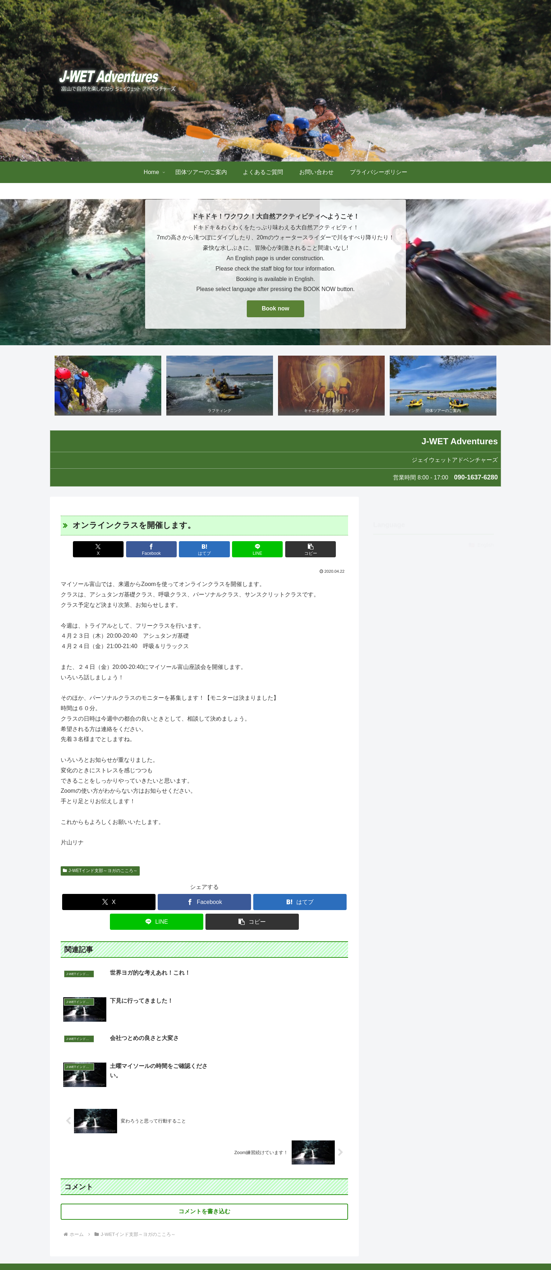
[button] (301, 550)
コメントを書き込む (204, 1155)
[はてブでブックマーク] (204, 550)
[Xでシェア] (108, 550)
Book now (275, 308)
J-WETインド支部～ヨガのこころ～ (100, 870)
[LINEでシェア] (253, 550)
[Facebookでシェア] (156, 550)
